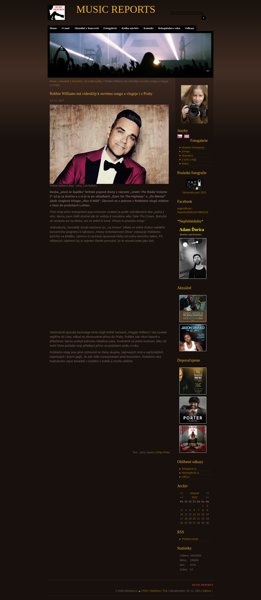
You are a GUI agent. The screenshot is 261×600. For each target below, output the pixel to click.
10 (181, 514)
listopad (194, 493)
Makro (185, 163)
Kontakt (148, 28)
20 (194, 518)
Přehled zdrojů (190, 539)
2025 (194, 497)
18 (185, 518)
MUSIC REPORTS (115, 9)
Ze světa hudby (93, 81)
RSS (145, 590)
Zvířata (186, 151)
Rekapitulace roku (169, 28)
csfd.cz (186, 476)
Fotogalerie (110, 28)
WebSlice (155, 590)
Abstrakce (187, 155)
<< (181, 493)
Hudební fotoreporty (193, 147)
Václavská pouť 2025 (194, 192)
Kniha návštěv (130, 28)
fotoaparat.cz (189, 468)
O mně (66, 28)
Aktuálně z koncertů (86, 28)
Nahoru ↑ (208, 590)
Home (53, 28)
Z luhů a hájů (189, 159)
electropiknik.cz (190, 472)
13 (194, 514)
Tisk (165, 590)
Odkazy (189, 28)
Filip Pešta (164, 452)
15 (202, 514)
